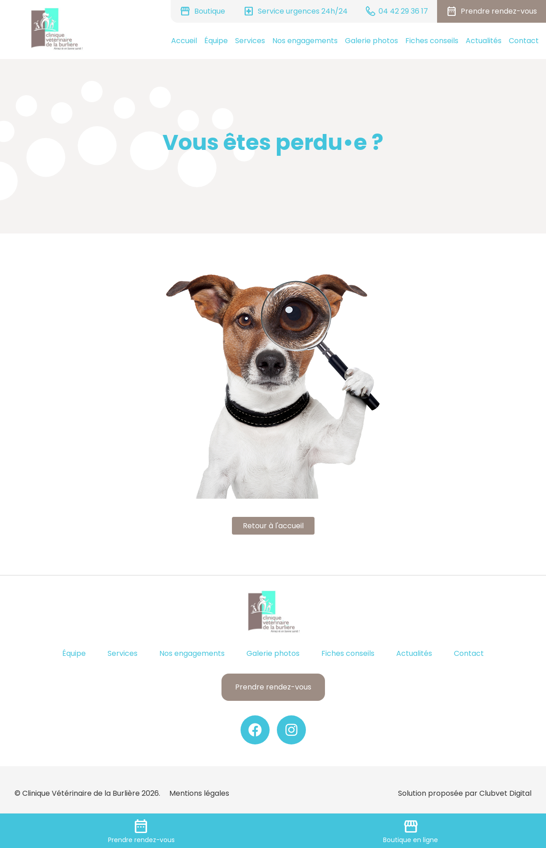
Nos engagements (305, 40)
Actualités (484, 40)
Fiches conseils (431, 40)
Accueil (184, 40)
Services (250, 40)
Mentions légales (199, 793)
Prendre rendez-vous (273, 687)
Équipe (216, 40)
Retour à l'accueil (273, 526)
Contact (524, 40)
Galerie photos (371, 40)
